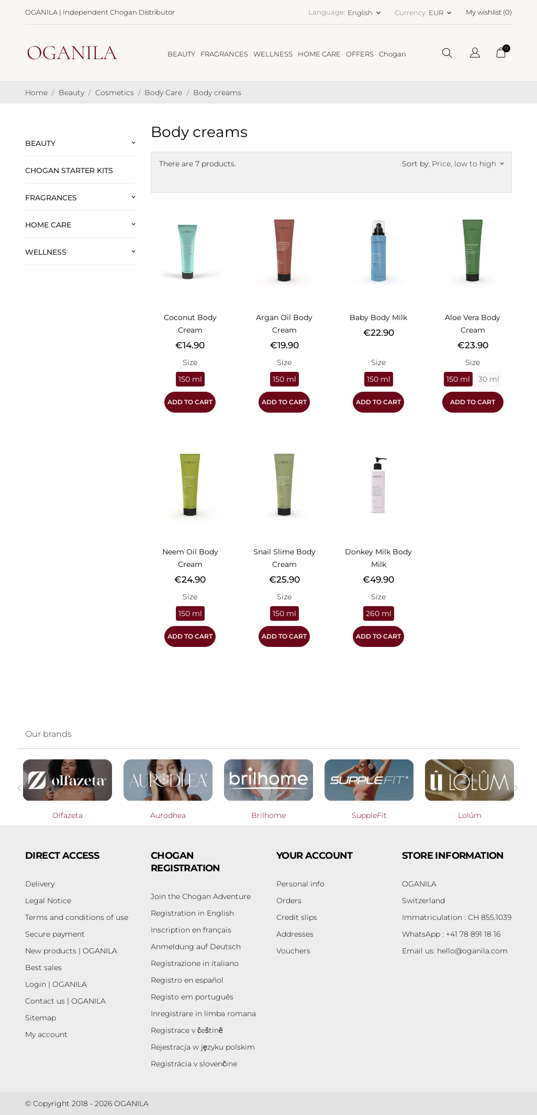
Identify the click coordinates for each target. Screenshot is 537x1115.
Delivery (39, 884)
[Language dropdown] (475, 54)
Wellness (45, 252)
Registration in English (192, 913)
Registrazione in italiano (195, 963)
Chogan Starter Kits (69, 170)
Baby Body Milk (378, 317)
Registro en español (187, 980)
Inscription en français (191, 930)
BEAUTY (181, 54)
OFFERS (360, 54)
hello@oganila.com (455, 950)
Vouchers (293, 950)
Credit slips (296, 917)
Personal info (300, 884)
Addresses (295, 934)
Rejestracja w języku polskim (203, 1047)
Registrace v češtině (187, 1030)
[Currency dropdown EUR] (441, 12)
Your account (314, 855)
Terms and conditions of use (76, 917)
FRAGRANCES (224, 54)
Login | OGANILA (56, 984)
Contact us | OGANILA (65, 1001)
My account (46, 1034)
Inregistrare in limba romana (203, 1013)
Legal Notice (48, 900)
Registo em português (192, 997)
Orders (288, 900)
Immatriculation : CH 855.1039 (456, 917)
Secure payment (55, 934)
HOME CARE (319, 54)
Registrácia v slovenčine (194, 1063)
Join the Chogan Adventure (201, 896)
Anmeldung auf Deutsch (196, 946)
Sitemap (40, 1017)
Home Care (48, 225)
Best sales (43, 967)
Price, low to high (468, 163)
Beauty (40, 143)
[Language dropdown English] (365, 12)
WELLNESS (273, 54)
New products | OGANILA (71, 950)
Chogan (392, 54)
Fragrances (51, 197)
